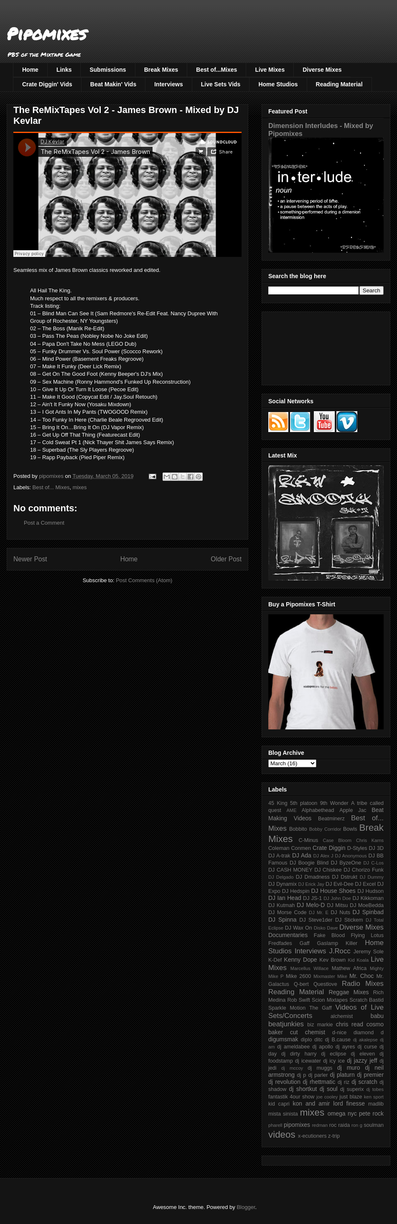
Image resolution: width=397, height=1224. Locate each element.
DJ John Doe (337, 898)
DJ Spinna (282, 919)
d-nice (339, 1032)
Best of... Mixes (51, 487)
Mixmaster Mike (330, 976)
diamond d (369, 1032)
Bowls (350, 829)
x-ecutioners (312, 1136)
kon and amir (311, 1103)
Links (64, 69)
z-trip (334, 1136)
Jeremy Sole (369, 952)
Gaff (305, 943)
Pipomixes (47, 33)
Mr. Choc (361, 976)
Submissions (107, 69)
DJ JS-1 (312, 898)
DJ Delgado (281, 877)
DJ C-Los (374, 862)
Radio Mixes (363, 984)
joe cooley (327, 1096)
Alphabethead (318, 810)
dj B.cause (338, 1040)
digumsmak (283, 1039)
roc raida (339, 1125)
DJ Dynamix (282, 884)
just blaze (350, 1097)
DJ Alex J (323, 855)
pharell (275, 1125)
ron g (356, 1125)
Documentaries (288, 935)
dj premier (370, 1074)
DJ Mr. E (318, 912)
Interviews (168, 84)
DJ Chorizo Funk (364, 870)
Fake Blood (329, 935)
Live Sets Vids (221, 84)
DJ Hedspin (296, 891)
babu (377, 1016)
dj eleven (363, 1054)
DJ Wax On (298, 928)
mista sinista (283, 1114)
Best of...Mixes (216, 69)
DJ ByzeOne (346, 863)
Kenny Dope (300, 959)
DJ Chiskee (327, 870)
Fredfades (280, 943)
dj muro (348, 1067)
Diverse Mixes (322, 69)
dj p (301, 1075)
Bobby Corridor (325, 829)
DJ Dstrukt (344, 877)
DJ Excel (365, 884)
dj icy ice (334, 1061)
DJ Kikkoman (368, 898)
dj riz (343, 1082)
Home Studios (278, 84)
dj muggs (320, 1068)
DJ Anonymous (351, 855)
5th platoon (303, 803)
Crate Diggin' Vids (47, 84)
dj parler (318, 1075)
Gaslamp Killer (337, 943)
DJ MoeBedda (367, 905)
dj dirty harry (298, 1054)
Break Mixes (161, 69)
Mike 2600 (298, 976)
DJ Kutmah (281, 905)
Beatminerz (331, 819)
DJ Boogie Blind (309, 863)
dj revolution (284, 1081)
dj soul (329, 1089)
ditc (318, 1040)
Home (30, 69)
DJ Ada (301, 855)
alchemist (342, 1016)
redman (320, 1125)
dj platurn (342, 1074)
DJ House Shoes (333, 890)
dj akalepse (365, 1039)
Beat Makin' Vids (113, 84)
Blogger (246, 1207)
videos (281, 1134)
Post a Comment (44, 523)
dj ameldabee (293, 1047)
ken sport (374, 1096)
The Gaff (320, 1008)
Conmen (301, 848)
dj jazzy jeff (362, 1060)
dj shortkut (303, 1089)
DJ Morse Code (287, 912)
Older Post (226, 559)
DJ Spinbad (368, 912)
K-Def (275, 960)
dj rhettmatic (319, 1081)
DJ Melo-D (311, 905)
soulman (374, 1125)
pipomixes (297, 1124)
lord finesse (349, 1103)
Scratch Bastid (366, 1000)
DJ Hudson (370, 891)
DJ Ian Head (284, 898)
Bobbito (298, 829)
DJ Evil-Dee (340, 884)
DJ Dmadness (313, 877)
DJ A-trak (279, 856)
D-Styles (357, 848)
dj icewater (308, 1061)
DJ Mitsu (337, 905)
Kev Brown (332, 960)
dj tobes (375, 1089)
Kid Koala (358, 960)
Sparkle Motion (286, 1008)
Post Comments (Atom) (144, 580)
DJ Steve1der (315, 920)
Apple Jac (352, 810)
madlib (376, 1104)
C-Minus (308, 840)
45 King (278, 803)
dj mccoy (292, 1068)
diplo (306, 1040)
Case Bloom (337, 840)
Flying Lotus (367, 935)
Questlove (325, 984)
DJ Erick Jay (311, 884)
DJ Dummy (372, 877)
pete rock (371, 1113)
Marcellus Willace (309, 968)
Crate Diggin (329, 847)
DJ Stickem (349, 920)
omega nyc (342, 1113)
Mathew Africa (349, 968)
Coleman (278, 848)
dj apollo (322, 1047)
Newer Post (30, 559)
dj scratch (364, 1081)
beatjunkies (286, 1024)
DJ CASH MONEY (290, 870)
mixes (80, 487)
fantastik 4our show (291, 1097)
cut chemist (307, 1032)
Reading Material (339, 84)
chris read (349, 1024)
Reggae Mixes (348, 992)
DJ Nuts (340, 912)
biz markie (320, 1025)
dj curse (367, 1047)
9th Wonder (334, 803)
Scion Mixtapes (330, 1000)
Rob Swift (298, 1000)
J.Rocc (339, 951)
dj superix (352, 1089)
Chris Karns (370, 840)
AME (291, 810)
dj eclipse (333, 1054)
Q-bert (301, 984)
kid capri (279, 1104)
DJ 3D (376, 848)
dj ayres (345, 1047)
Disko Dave (326, 927)
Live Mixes (270, 69)
